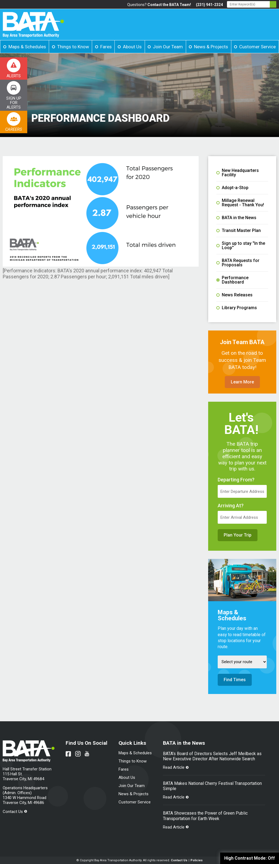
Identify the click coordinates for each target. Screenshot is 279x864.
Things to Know (73, 46)
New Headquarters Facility (237, 172)
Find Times (235, 679)
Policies (196, 860)
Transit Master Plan (238, 230)
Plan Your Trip (237, 535)
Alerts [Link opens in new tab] (14, 75)
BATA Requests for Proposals (237, 262)
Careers (13, 129)
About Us (132, 46)
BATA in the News (236, 218)
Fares (106, 46)
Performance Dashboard (232, 280)
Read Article (173, 767)
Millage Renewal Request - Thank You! (240, 202)
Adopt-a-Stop (232, 188)
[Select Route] (242, 662)
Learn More (242, 382)
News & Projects (211, 46)
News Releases (234, 295)
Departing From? (236, 479)
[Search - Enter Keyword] (251, 4)
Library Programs (236, 308)
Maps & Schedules (27, 46)
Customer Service (257, 46)
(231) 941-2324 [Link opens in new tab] (209, 4)
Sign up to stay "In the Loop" (240, 245)
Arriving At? (231, 505)
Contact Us (13, 811)
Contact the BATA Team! (169, 4)
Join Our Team (168, 46)
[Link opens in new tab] (13, 95)
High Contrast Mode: (249, 858)
